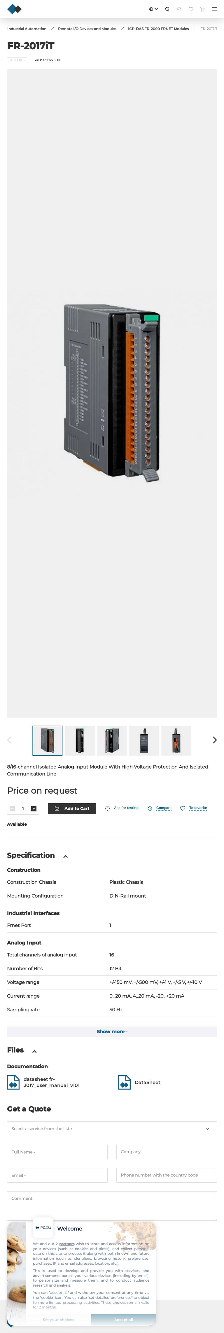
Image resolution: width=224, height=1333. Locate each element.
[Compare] (159, 808)
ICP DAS (17, 60)
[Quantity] (23, 808)
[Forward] (215, 740)
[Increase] (33, 808)
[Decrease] (12, 808)
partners (66, 1244)
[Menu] (214, 9)
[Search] (167, 9)
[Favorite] (193, 808)
